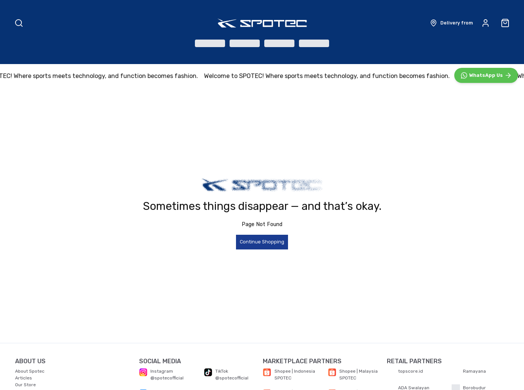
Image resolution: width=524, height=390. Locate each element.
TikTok (221, 371)
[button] (451, 23)
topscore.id (410, 371)
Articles (23, 378)
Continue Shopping (262, 242)
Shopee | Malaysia (358, 371)
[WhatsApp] (486, 239)
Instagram (161, 371)
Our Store (25, 384)
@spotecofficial (167, 378)
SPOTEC (282, 378)
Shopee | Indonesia (294, 371)
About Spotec (29, 371)
